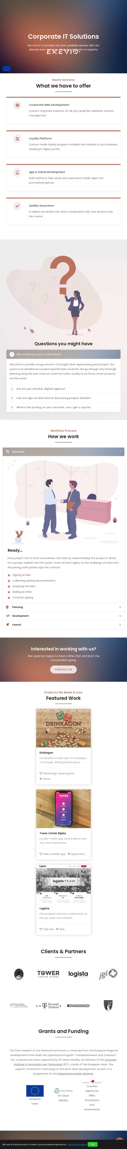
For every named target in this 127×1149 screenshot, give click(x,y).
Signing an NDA (22, 575)
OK (92, 1144)
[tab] (63, 451)
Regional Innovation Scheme (75, 1073)
